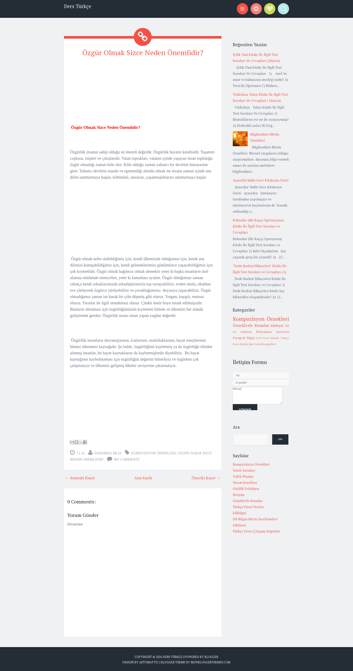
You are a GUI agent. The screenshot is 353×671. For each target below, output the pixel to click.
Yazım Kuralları (245, 482)
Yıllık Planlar (243, 476)
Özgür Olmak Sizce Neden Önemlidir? (143, 52)
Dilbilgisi (239, 513)
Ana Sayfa (143, 477)
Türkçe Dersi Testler (248, 507)
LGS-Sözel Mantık (267, 338)
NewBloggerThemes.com (210, 662)
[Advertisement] (142, 92)
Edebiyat (277, 325)
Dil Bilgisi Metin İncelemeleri (255, 519)
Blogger (211, 657)
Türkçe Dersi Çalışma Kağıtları (256, 531)
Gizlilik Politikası (246, 488)
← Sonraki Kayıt (80, 477)
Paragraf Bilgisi (244, 338)
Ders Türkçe (77, 6)
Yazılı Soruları (244, 470)
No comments (126, 459)
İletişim (238, 494)
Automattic (149, 662)
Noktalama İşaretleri (272, 332)
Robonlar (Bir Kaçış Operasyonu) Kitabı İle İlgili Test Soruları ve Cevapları (258, 226)
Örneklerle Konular (251, 325)
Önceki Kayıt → (206, 477)
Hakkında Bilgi (107, 453)
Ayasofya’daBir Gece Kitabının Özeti (260, 180)
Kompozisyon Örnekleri (153, 453)
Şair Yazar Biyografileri (262, 344)
